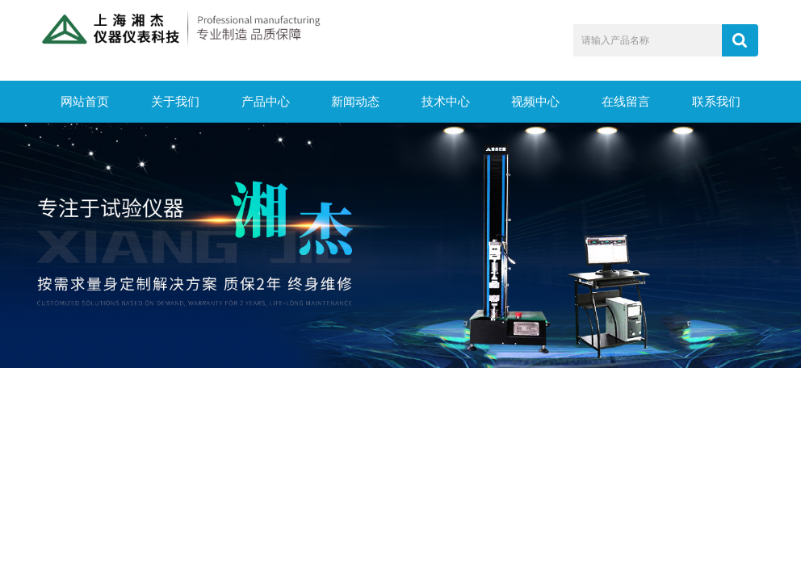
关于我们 (175, 101)
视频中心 (535, 101)
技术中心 (445, 101)
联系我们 (716, 101)
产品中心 (265, 101)
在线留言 (626, 101)
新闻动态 (355, 101)
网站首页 (85, 101)
